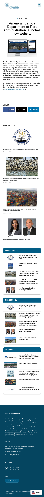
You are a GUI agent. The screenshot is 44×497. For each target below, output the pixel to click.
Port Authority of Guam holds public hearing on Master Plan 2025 (20, 149)
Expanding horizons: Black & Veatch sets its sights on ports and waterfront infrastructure (29, 356)
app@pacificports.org (15, 451)
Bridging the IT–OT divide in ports (29, 379)
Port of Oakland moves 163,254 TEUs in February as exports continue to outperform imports (19, 209)
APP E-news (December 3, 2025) (28, 363)
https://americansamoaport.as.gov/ (14, 89)
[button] (39, 5)
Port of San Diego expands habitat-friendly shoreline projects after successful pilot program (29, 273)
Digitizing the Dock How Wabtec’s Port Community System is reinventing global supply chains (29, 373)
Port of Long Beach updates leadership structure (16, 239)
